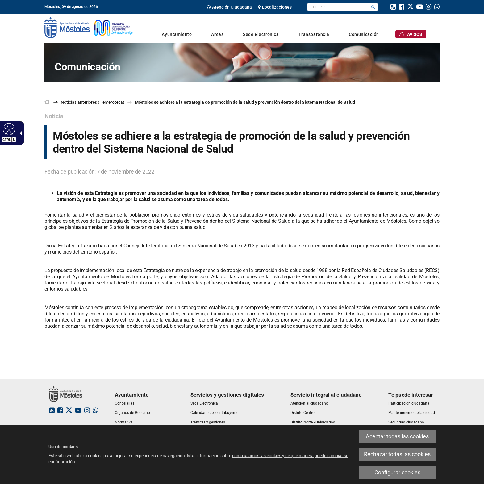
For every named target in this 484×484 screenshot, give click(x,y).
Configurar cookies (397, 472)
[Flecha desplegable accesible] (19, 133)
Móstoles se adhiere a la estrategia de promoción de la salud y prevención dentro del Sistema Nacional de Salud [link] (245, 102)
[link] (229, 7)
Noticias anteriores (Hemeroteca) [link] (92, 102)
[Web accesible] (8, 128)
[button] (373, 7)
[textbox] (338, 7)
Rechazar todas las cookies (397, 454)
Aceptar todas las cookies (397, 436)
